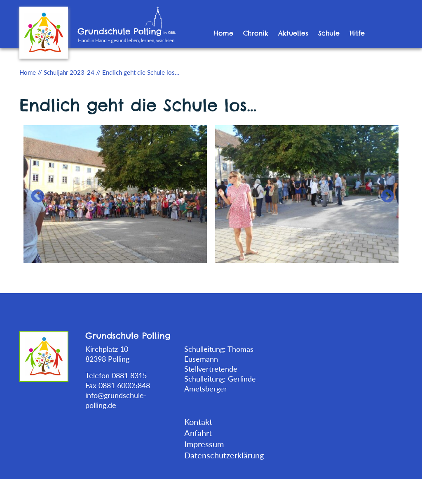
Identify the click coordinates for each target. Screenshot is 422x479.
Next (384, 193)
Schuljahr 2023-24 (69, 72)
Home (223, 33)
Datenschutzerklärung (224, 455)
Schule (329, 33)
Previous (34, 193)
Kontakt (198, 422)
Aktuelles (293, 33)
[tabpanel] (115, 193)
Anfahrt (198, 433)
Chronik (255, 33)
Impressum (204, 444)
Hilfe (357, 33)
